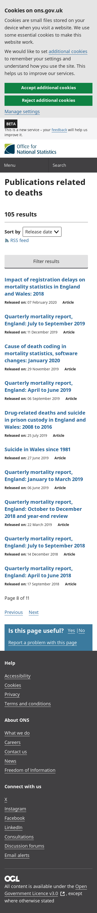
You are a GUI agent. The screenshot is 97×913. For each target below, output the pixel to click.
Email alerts (17, 855)
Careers (13, 742)
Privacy (12, 694)
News (10, 761)
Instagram (15, 809)
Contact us (16, 752)
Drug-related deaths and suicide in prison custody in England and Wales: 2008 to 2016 (45, 419)
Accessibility (17, 676)
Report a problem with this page (42, 642)
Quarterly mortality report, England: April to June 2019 (39, 386)
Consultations (19, 837)
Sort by (12, 232)
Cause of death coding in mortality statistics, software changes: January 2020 (41, 353)
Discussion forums (24, 846)
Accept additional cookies (48, 87)
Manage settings (22, 111)
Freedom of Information (30, 770)
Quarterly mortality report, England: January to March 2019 (44, 476)
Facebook (15, 818)
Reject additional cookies (48, 100)
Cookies (13, 685)
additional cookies (68, 51)
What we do (17, 733)
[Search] (73, 165)
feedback (59, 129)
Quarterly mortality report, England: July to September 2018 (45, 542)
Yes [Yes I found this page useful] (71, 630)
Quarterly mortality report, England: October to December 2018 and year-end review (43, 508)
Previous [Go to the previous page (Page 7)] (14, 612)
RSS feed (19, 240)
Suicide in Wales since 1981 (38, 449)
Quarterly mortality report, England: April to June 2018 (39, 572)
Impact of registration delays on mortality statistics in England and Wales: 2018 (45, 286)
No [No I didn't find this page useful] (82, 630)
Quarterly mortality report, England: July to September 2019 (45, 320)
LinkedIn (13, 827)
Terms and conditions (28, 704)
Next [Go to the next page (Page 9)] (34, 612)
